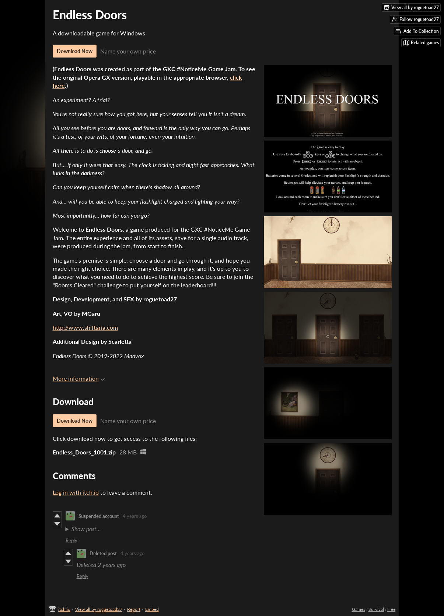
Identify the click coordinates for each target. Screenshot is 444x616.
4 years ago (135, 516)
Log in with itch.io (76, 492)
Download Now (74, 51)
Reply (71, 540)
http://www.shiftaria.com (85, 327)
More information (79, 378)
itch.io (64, 609)
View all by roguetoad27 (98, 609)
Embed (152, 609)
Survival (376, 609)
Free (391, 609)
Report (133, 609)
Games (358, 609)
